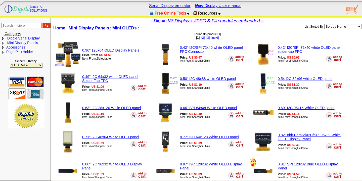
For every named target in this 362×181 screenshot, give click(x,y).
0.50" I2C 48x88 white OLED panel (208, 79)
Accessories (15, 47)
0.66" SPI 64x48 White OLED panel (208, 108)
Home (59, 27)
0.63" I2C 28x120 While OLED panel (111, 108)
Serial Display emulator (170, 6)
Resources (208, 13)
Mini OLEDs (124, 27)
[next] (215, 37)
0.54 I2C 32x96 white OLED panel (305, 79)
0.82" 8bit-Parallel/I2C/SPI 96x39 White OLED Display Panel (309, 137)
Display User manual (218, 6)
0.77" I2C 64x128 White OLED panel (209, 137)
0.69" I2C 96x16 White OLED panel (306, 108)
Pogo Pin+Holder (19, 52)
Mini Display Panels (22, 43)
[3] (208, 37)
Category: (12, 33)
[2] (203, 37)
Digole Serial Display (23, 38)
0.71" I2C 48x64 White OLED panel (110, 137)
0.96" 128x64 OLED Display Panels (110, 50)
